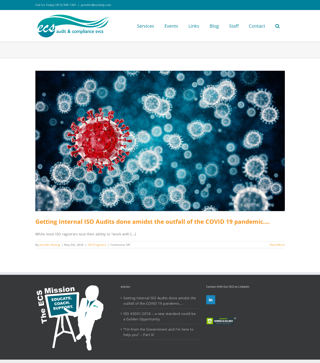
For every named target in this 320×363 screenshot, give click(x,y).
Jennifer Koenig (49, 245)
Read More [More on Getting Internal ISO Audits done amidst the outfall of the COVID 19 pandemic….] (277, 245)
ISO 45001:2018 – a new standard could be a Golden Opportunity (159, 316)
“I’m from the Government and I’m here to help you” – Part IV (158, 332)
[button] (277, 26)
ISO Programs (97, 245)
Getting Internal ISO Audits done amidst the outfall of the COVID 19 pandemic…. (152, 221)
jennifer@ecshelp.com (96, 5)
